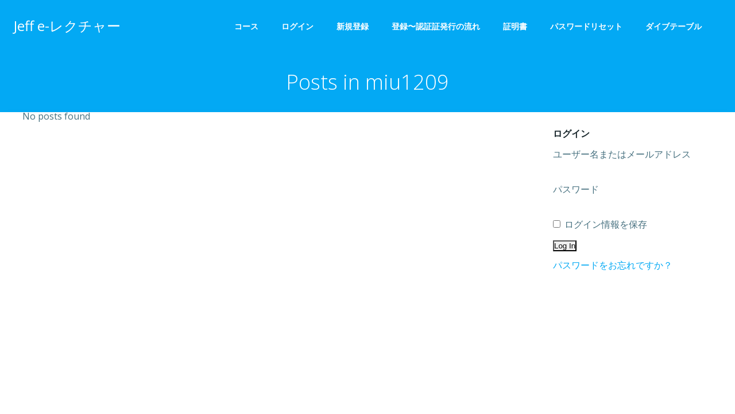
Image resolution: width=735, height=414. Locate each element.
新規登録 (352, 26)
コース (246, 26)
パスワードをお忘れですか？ (612, 265)
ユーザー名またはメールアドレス (622, 154)
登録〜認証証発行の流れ (436, 26)
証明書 (515, 26)
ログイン (297, 26)
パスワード (576, 189)
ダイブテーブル (677, 26)
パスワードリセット (586, 26)
